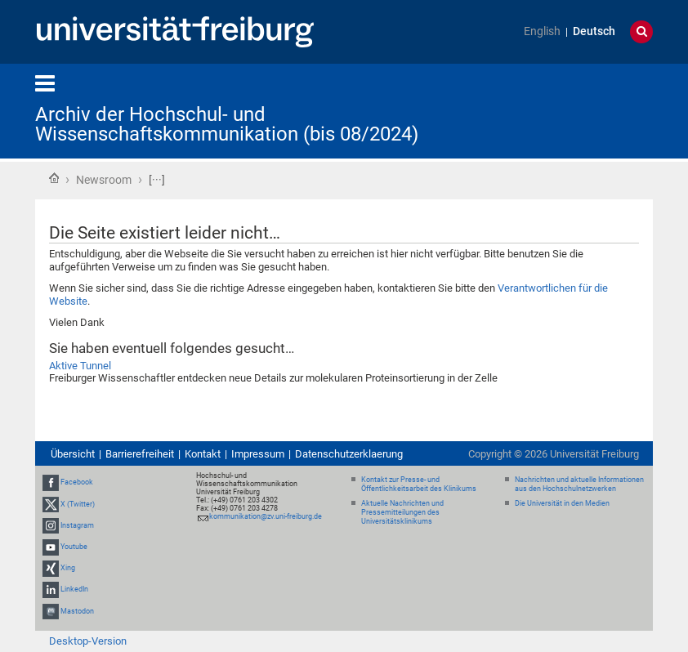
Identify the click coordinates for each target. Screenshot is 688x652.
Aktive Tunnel (80, 365)
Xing (67, 568)
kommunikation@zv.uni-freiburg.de (265, 516)
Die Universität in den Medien (562, 503)
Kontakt (203, 454)
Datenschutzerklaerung (349, 454)
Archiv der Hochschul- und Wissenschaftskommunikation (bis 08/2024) (226, 124)
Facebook (76, 482)
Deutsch (594, 31)
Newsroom (104, 179)
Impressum (257, 454)
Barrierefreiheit (139, 454)
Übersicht (73, 454)
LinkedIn (74, 590)
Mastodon (77, 611)
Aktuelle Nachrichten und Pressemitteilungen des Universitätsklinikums (402, 512)
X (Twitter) (77, 504)
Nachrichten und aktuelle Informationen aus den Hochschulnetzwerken (579, 484)
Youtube (73, 547)
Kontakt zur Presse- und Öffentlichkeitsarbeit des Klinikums (418, 484)
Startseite (54, 178)
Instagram (77, 525)
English (542, 31)
